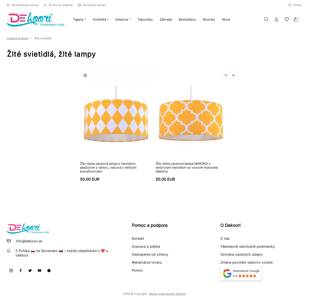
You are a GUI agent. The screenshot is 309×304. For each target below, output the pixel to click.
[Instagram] (11, 270)
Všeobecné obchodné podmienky (247, 246)
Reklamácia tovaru (147, 262)
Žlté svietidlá (42, 38)
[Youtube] (39, 270)
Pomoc (295, 5)
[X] (30, 270)
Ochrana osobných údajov (241, 254)
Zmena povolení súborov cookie (246, 262)
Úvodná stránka (17, 38)
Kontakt (138, 238)
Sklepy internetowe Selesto (167, 293)
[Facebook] (20, 270)
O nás (225, 238)
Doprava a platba (146, 246)
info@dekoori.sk (29, 241)
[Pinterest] (49, 270)
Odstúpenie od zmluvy (150, 254)
